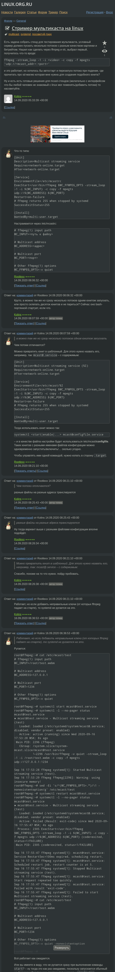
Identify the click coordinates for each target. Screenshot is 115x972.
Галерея (20, 12)
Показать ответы (25, 470)
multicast (14, 34)
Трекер (53, 12)
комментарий (25, 295)
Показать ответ (24, 285)
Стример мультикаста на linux (47, 28)
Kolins (18, 96)
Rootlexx (19, 276)
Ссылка (9, 107)
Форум (42, 12)
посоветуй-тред (41, 34)
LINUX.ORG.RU (16, 4)
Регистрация (95, 12)
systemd (26, 34)
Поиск (63, 12)
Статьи (31, 12)
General (21, 20)
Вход (109, 12)
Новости (7, 12)
